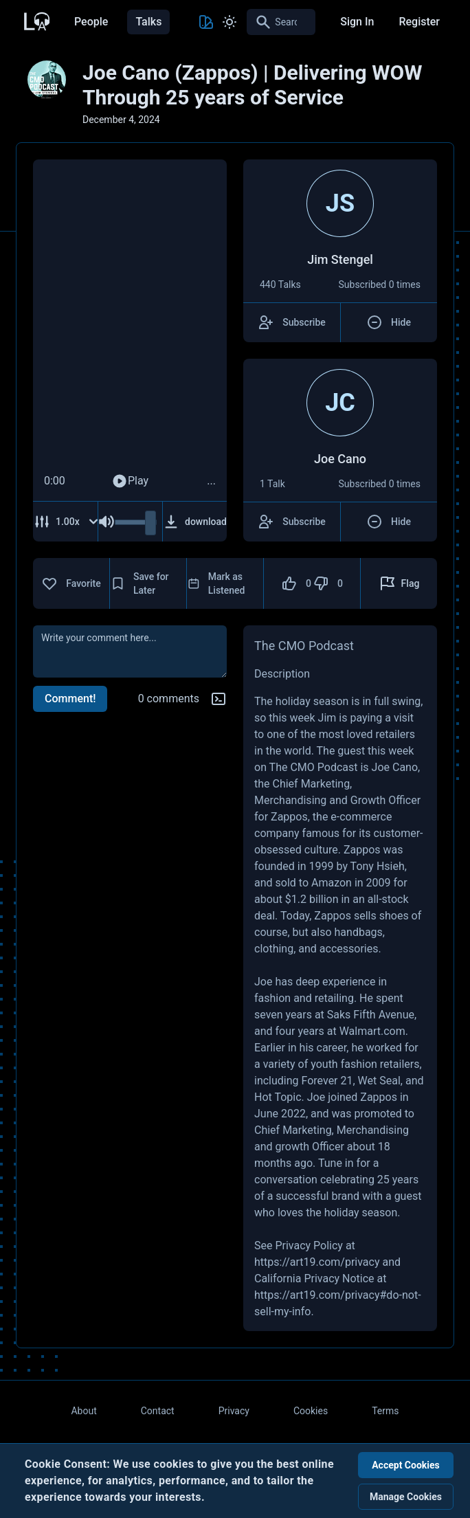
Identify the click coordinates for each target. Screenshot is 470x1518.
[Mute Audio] (106, 522)
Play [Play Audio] (129, 481)
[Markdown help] (218, 699)
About (83, 1410)
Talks (148, 21)
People (91, 21)
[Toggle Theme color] (206, 22)
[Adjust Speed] (66, 522)
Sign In (357, 21)
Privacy (234, 1410)
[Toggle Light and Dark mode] (229, 22)
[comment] (130, 651)
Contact (158, 1410)
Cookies (310, 1410)
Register (419, 21)
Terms (385, 1410)
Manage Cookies (406, 1496)
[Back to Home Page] (35, 20)
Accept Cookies (406, 1465)
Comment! (70, 698)
